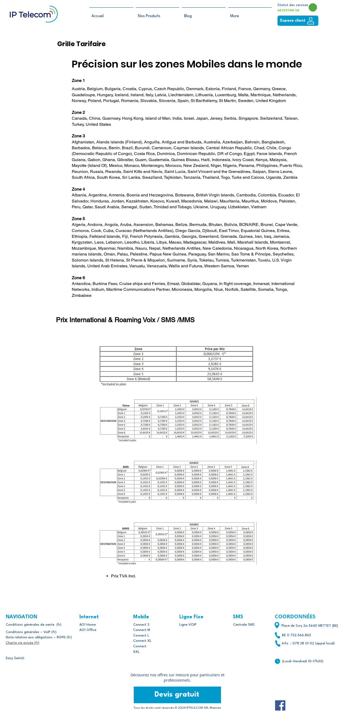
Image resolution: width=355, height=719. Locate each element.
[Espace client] (297, 21)
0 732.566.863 (299, 635)
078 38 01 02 (303, 643)
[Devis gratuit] (177, 695)
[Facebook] (280, 705)
